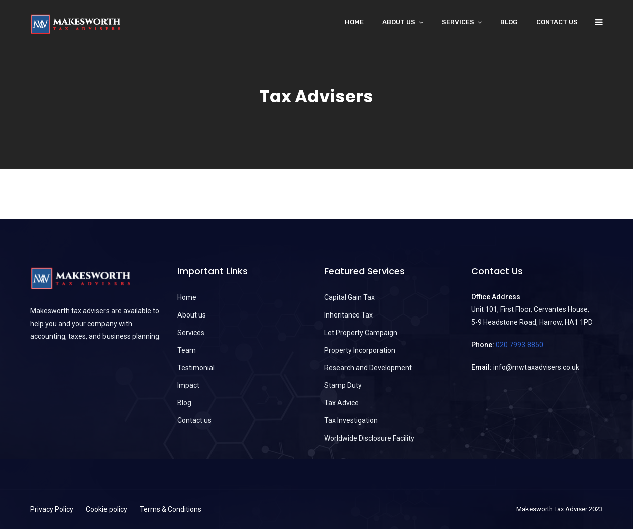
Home (354, 22)
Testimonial (196, 368)
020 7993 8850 (519, 345)
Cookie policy (106, 509)
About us (191, 315)
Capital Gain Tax (349, 297)
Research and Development (368, 368)
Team (186, 350)
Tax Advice (341, 403)
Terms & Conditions (170, 509)
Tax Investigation (351, 420)
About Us (398, 22)
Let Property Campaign (360, 333)
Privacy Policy (51, 509)
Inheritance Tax (348, 315)
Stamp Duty (343, 385)
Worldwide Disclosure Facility (369, 438)
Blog (508, 22)
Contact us (557, 22)
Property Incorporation (359, 350)
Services (458, 22)
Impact (188, 385)
